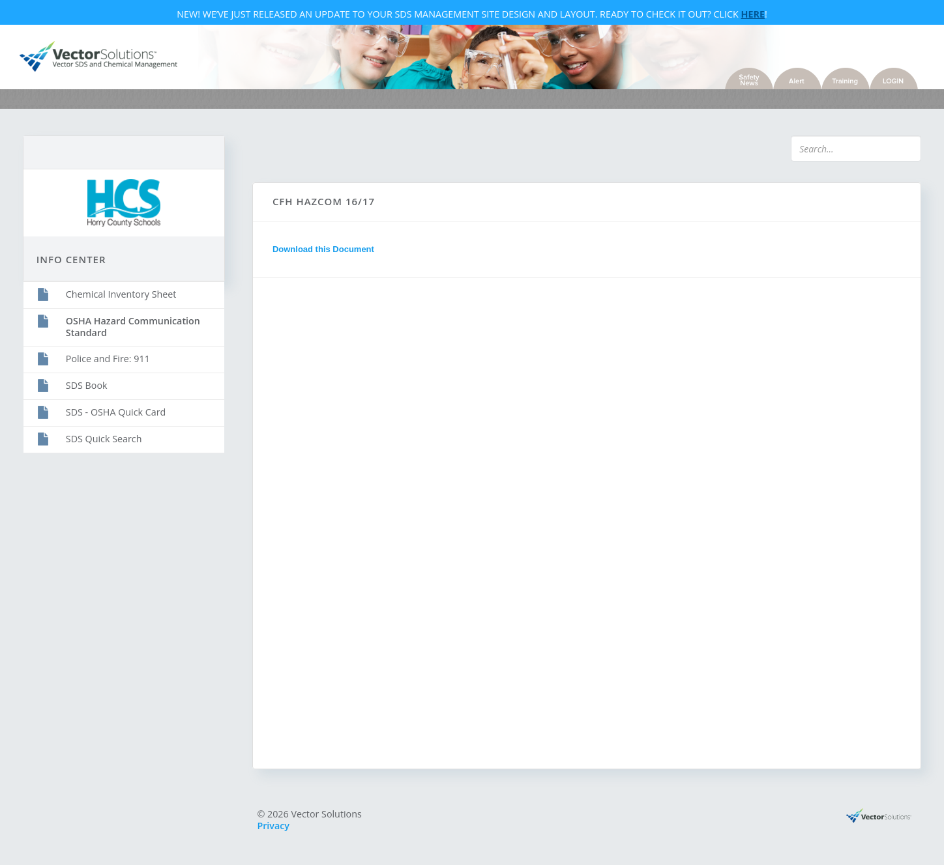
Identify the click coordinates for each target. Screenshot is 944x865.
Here (753, 15)
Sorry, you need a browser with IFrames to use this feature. (470, 525)
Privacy (277, 829)
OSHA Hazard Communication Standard (139, 326)
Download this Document (326, 252)
